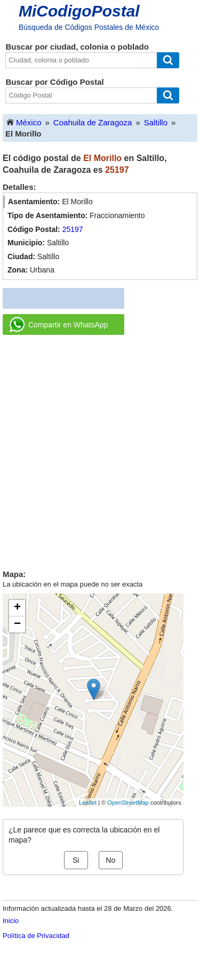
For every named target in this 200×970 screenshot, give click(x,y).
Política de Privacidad (36, 936)
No (110, 860)
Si (76, 860)
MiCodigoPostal (79, 11)
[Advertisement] (100, 448)
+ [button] (17, 608)
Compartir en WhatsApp (59, 324)
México (23, 122)
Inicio (11, 921)
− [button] (17, 624)
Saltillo (155, 122)
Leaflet (88, 802)
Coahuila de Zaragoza (92, 122)
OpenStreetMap (128, 802)
